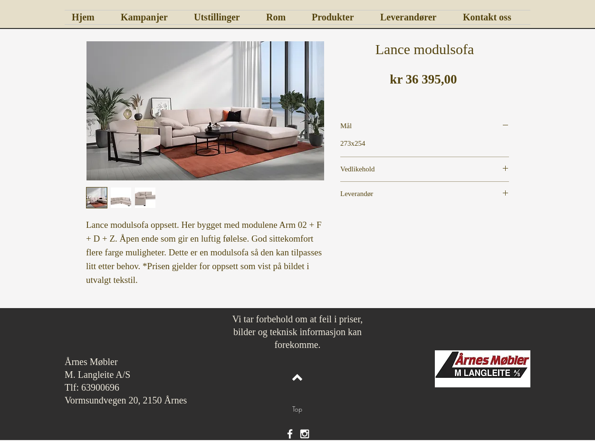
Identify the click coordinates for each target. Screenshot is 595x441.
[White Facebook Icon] (290, 434)
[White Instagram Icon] (304, 434)
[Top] (297, 409)
